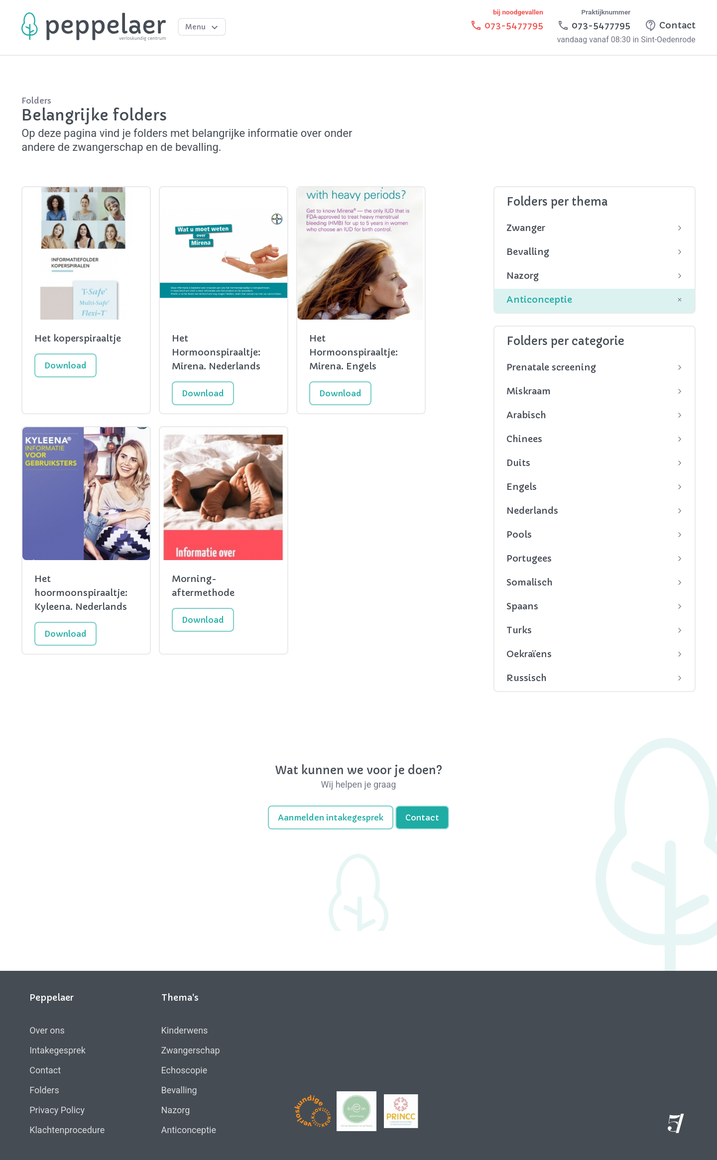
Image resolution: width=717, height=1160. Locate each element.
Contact (422, 817)
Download (65, 365)
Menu (203, 27)
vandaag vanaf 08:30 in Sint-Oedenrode (626, 39)
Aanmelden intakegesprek (330, 817)
